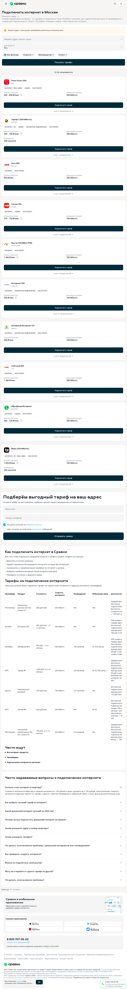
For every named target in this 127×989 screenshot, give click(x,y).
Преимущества (46, 55)
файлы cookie (30, 976)
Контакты (18, 954)
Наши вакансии (51, 958)
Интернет (16, 889)
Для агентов (52, 954)
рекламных (37, 529)
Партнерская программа (34, 954)
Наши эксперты (36, 958)
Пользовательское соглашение (72, 954)
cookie (19, 981)
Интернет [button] (8, 171)
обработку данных (34, 524)
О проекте (8, 954)
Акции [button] (27, 88)
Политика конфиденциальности (100, 954)
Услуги (63, 55)
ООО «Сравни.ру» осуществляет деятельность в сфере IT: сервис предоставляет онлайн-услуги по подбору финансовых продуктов (52, 970)
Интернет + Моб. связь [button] (13, 88)
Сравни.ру (5, 889)
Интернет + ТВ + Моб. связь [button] (15, 456)
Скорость (28, 55)
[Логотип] (12, 964)
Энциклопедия (10, 958)
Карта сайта (23, 958)
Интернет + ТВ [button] (10, 127)
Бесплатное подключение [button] (36, 127)
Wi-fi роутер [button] (37, 88)
